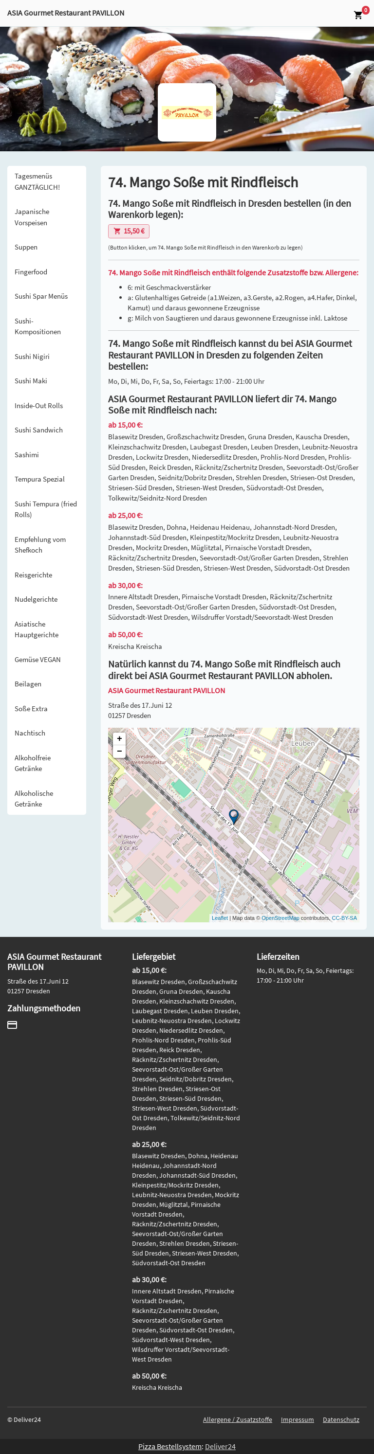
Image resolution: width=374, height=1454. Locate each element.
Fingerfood (31, 271)
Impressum (297, 1419)
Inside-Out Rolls (39, 405)
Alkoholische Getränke (34, 799)
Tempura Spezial (40, 479)
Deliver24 (220, 1446)
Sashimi (27, 454)
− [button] (119, 751)
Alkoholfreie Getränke (33, 763)
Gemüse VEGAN (38, 659)
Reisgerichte (33, 574)
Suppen (26, 246)
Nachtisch (30, 732)
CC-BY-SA (344, 918)
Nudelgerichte (36, 599)
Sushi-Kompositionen (38, 326)
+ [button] (119, 739)
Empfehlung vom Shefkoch (40, 545)
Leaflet (220, 918)
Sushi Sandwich (39, 429)
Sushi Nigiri (32, 356)
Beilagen (28, 683)
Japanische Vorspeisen (32, 217)
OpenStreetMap (280, 918)
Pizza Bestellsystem (170, 1446)
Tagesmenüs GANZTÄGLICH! (37, 181)
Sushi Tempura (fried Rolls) (46, 509)
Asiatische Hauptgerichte (36, 629)
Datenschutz (341, 1419)
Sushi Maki (31, 380)
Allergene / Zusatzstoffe (237, 1419)
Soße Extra (31, 708)
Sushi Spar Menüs (41, 296)
